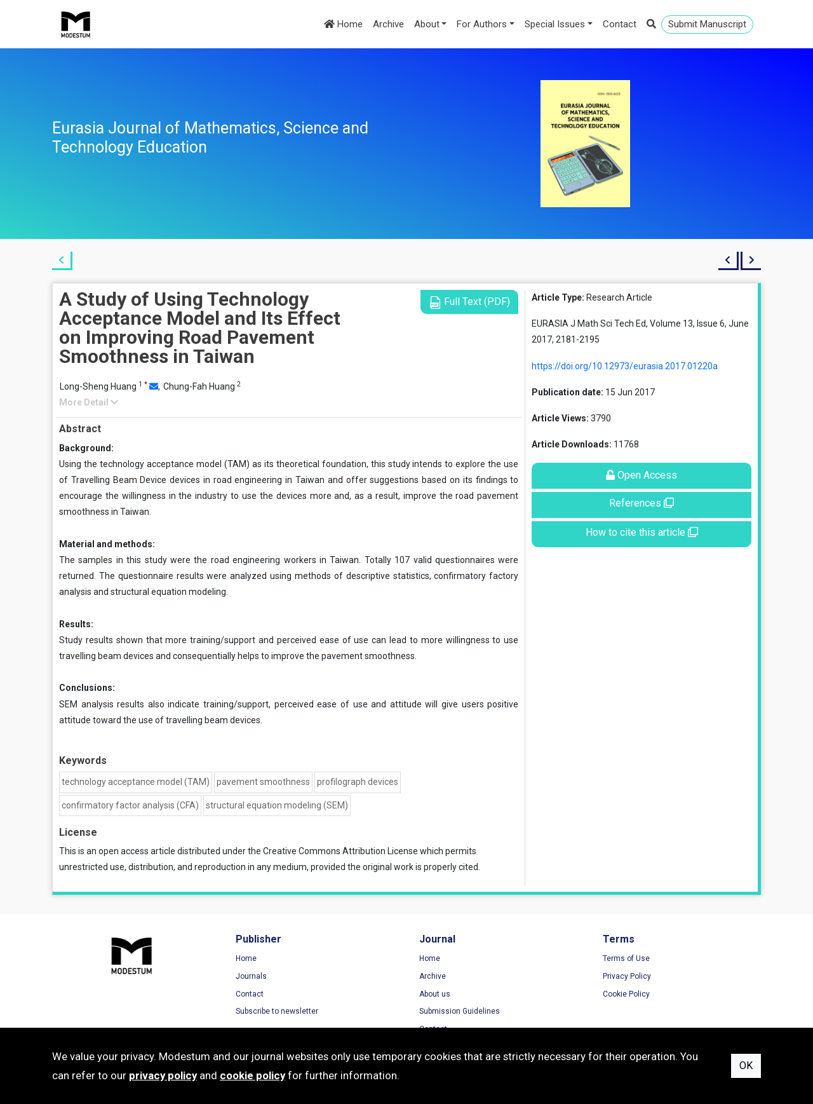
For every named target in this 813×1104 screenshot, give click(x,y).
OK (746, 1066)
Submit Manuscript (707, 24)
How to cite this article (642, 532)
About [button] (427, 24)
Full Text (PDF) (469, 302)
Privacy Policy (627, 976)
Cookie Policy (626, 994)
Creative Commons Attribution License (340, 851)
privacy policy (163, 1075)
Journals (251, 976)
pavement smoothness (263, 782)
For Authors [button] (482, 24)
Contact (619, 24)
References (641, 503)
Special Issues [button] (555, 24)
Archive (388, 24)
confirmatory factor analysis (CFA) (130, 805)
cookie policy (252, 1075)
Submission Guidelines (459, 1011)
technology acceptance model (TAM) (136, 782)
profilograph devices (357, 782)
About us (434, 994)
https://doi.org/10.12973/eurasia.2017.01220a (625, 366)
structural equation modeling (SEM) (277, 805)
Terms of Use (626, 958)
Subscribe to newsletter (277, 1011)
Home (343, 24)
